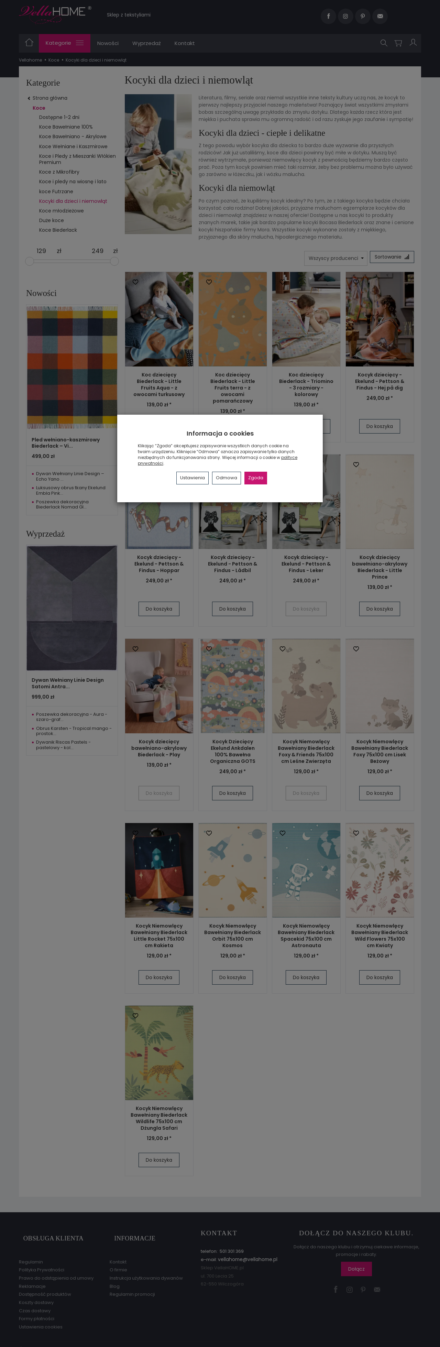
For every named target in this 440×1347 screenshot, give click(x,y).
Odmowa (226, 477)
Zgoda (255, 477)
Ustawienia (192, 477)
